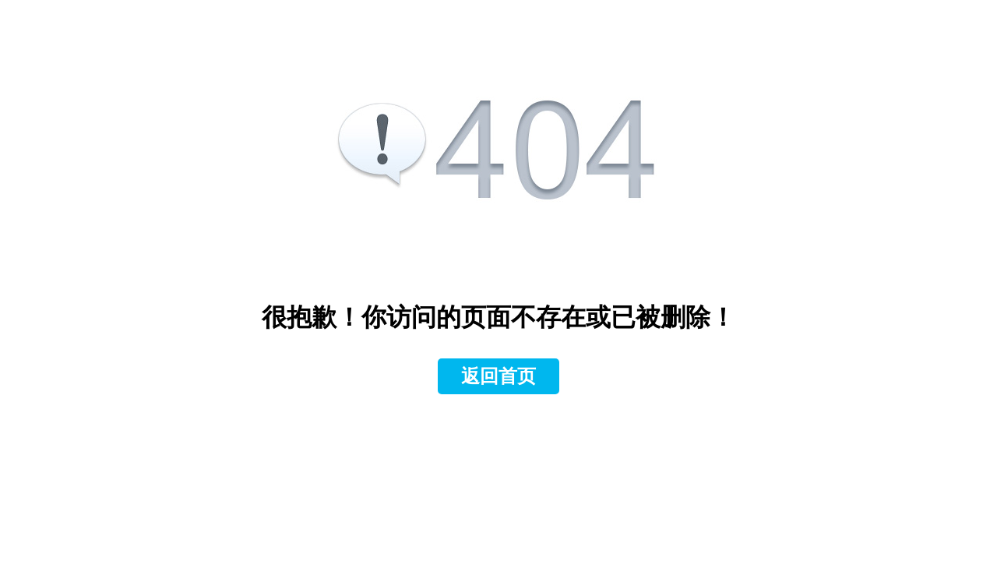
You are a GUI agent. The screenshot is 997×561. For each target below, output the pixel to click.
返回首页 (498, 376)
